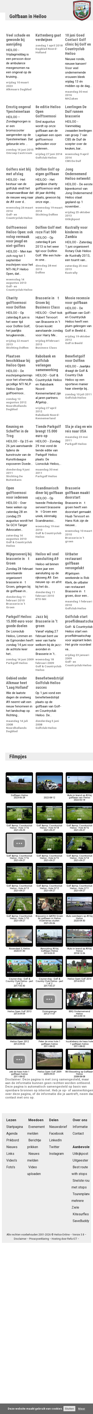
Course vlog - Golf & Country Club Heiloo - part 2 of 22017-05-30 (19, 981)
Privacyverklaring (39, 1238)
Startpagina (14, 1127)
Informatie (80, 1127)
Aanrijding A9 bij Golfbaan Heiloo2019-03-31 (49, 950)
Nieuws (11, 1147)
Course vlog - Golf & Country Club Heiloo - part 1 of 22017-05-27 (49, 981)
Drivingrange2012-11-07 (49, 1011)
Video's (11, 1160)
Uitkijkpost (80, 1154)
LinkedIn (55, 1140)
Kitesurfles (81, 1214)
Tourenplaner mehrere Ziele (82, 1200)
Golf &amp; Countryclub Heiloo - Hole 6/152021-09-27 (49, 857)
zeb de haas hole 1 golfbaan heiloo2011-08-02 (19, 1073)
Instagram (56, 1154)
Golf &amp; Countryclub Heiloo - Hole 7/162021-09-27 (19, 857)
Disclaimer (20, 1238)
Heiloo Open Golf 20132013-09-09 (19, 1011)
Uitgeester (80, 1160)
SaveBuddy (81, 1221)
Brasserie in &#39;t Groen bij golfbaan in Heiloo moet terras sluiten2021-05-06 (49, 918)
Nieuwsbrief (58, 1127)
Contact (78, 1133)
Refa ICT (72, 1238)
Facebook (56, 1133)
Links (10, 1154)
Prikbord (12, 1140)
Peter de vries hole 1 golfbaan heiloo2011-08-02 (49, 1043)
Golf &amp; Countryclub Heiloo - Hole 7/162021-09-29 (19, 827)
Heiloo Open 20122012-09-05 (19, 1041)
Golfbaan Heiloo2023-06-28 (19, 795)
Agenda (11, 1133)
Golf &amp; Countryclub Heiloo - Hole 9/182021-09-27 (49, 827)
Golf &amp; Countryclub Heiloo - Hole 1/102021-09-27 (19, 917)
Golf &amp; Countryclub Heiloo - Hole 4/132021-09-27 (19, 887)
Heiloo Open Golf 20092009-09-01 (49, 1071)
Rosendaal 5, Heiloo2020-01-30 (19, 948)
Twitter (54, 1147)
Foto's (10, 1167)
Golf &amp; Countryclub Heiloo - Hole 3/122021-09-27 (49, 887)
